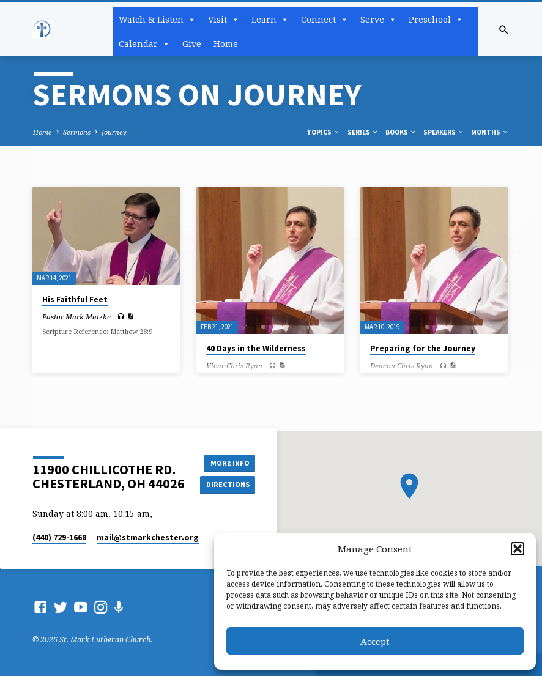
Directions (228, 484)
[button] (517, 549)
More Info (228, 462)
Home (225, 44)
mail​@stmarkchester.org (148, 537)
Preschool (436, 19)
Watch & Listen (157, 19)
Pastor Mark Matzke (76, 316)
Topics (323, 132)
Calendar (144, 44)
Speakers (443, 132)
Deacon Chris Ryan (401, 365)
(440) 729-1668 (59, 537)
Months (490, 132)
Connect (324, 19)
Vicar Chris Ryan (234, 365)
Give (191, 44)
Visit (223, 19)
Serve (378, 19)
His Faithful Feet (75, 299)
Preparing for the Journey (422, 348)
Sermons (77, 131)
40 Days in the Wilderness (256, 348)
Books (401, 132)
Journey (114, 131)
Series (363, 132)
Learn (270, 19)
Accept (375, 641)
